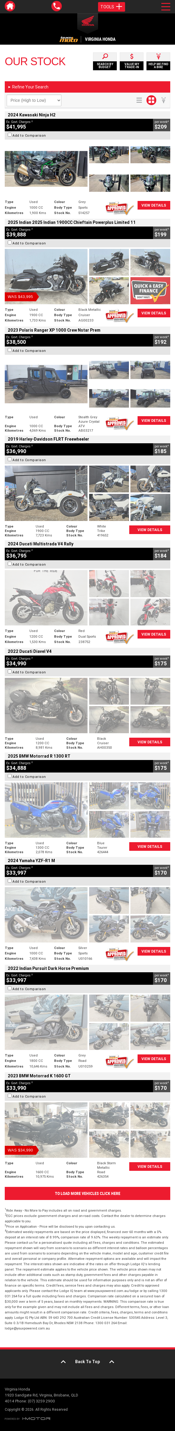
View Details (153, 205)
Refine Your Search (28, 87)
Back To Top (87, 1361)
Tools (111, 7)
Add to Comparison (29, 135)
